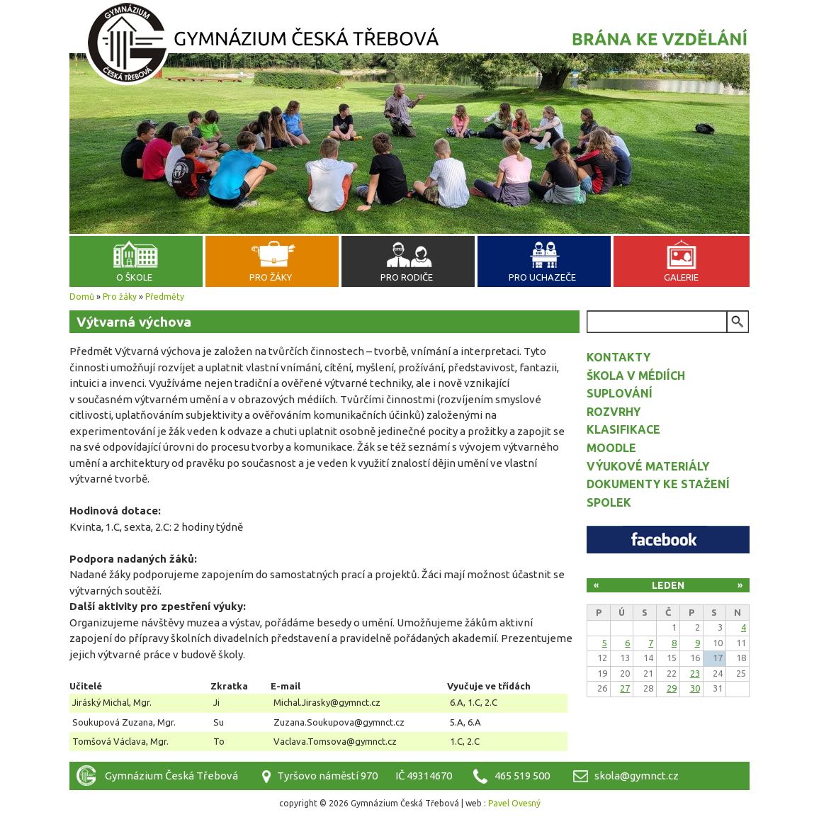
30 (695, 688)
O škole (134, 277)
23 (695, 673)
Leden (668, 585)
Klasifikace (623, 429)
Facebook (668, 539)
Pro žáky (270, 277)
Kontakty (618, 357)
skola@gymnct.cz (636, 776)
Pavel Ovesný (514, 803)
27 (625, 688)
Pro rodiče (406, 277)
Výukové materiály (648, 466)
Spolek (609, 502)
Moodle (611, 447)
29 (672, 688)
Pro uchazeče (542, 277)
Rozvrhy (613, 411)
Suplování (620, 393)
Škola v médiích (636, 375)
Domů (81, 296)
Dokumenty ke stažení (658, 484)
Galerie (681, 277)
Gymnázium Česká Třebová (409, 46)
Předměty (164, 296)
